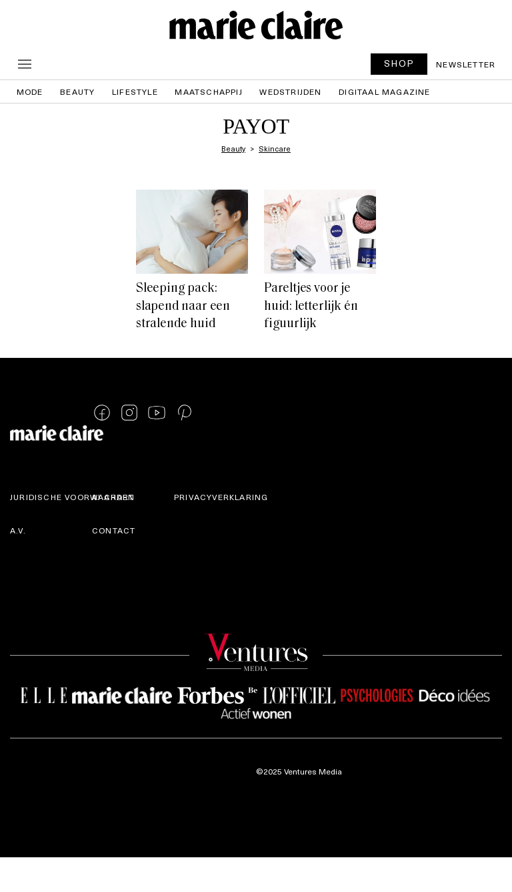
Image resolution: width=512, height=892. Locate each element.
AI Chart (113, 497)
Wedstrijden (290, 91)
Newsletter (465, 64)
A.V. (18, 530)
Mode (30, 91)
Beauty (77, 91)
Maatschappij (208, 91)
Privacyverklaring (221, 497)
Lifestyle (135, 91)
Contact (113, 530)
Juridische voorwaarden (72, 497)
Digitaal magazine (384, 91)
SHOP (399, 63)
